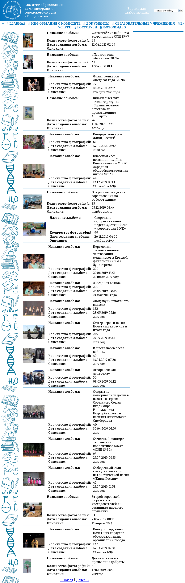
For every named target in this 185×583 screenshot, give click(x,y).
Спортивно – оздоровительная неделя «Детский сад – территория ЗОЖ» (111, 223)
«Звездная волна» (107, 283)
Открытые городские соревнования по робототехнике (108, 196)
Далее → (82, 580)
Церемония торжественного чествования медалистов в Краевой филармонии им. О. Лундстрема (110, 256)
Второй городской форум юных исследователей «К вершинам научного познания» (107, 504)
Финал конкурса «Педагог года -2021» (109, 78)
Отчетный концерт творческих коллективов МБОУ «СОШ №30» (108, 444)
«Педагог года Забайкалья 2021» (105, 56)
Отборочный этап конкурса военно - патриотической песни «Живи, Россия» (111, 473)
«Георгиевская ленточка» (104, 371)
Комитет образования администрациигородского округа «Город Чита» (43, 10)
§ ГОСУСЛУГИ (85, 27)
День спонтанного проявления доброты (108, 560)
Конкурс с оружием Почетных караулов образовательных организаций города (109, 535)
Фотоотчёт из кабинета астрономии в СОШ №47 (110, 34)
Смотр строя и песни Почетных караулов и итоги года (110, 326)
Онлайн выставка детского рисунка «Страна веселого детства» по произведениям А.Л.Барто (106, 107)
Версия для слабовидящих (136, 10)
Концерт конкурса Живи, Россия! (107, 136)
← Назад (66, 580)
